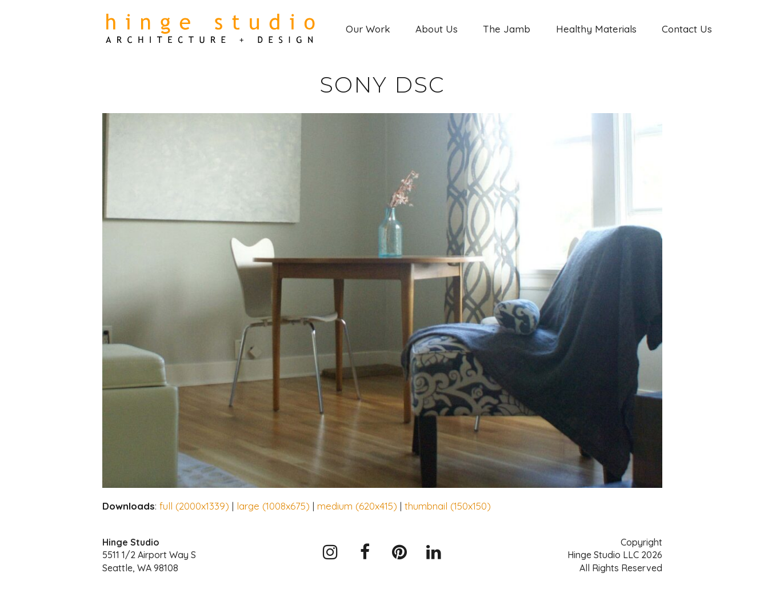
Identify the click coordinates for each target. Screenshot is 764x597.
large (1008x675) (273, 506)
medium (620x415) (357, 506)
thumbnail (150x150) (448, 506)
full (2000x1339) (194, 506)
